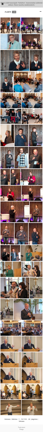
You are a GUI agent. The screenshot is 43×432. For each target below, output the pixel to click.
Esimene (7, 419)
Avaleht (8, 11)
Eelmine (14, 419)
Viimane (21, 421)
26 (29, 419)
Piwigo (21, 429)
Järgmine (34, 419)
